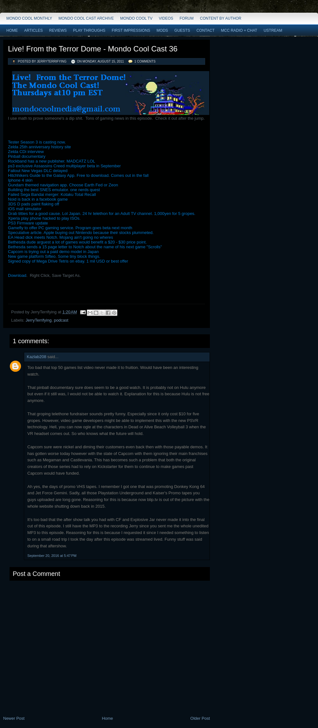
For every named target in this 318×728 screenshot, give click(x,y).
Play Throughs (89, 30)
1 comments (145, 61)
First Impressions (131, 30)
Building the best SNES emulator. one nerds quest (54, 189)
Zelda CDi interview (26, 151)
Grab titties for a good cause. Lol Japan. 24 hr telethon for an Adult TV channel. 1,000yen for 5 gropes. (101, 213)
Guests (182, 30)
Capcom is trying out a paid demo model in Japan (53, 251)
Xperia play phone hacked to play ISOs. (44, 218)
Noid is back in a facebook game (38, 199)
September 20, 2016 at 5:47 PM (51, 556)
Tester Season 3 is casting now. (37, 142)
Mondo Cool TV (136, 18)
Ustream (273, 30)
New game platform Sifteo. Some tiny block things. (54, 256)
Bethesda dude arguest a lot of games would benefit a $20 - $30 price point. (77, 242)
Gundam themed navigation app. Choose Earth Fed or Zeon (63, 185)
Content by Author (220, 18)
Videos (166, 18)
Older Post (200, 718)
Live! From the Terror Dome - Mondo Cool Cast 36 (92, 48)
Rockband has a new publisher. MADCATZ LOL (51, 161)
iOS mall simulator (24, 208)
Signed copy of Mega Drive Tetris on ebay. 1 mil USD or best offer (68, 261)
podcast (61, 320)
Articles (33, 30)
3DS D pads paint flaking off (33, 204)
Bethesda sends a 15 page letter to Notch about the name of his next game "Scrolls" (85, 246)
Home (12, 30)
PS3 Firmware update (28, 223)
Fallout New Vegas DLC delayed (37, 170)
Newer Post (13, 718)
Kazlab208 (36, 356)
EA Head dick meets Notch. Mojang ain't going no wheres (60, 237)
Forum (187, 18)
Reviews (57, 30)
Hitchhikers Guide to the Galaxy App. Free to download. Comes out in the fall (78, 175)
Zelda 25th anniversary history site (39, 146)
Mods (162, 30)
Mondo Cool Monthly (29, 18)
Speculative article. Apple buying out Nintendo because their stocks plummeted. (81, 232)
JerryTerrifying (39, 320)
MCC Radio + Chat (239, 30)
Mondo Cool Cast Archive (86, 18)
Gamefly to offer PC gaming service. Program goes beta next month (70, 227)
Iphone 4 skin (20, 180)
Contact (206, 30)
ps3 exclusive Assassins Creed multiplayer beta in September (64, 166)
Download (17, 275)
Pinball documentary (26, 156)
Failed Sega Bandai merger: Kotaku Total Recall (52, 194)
